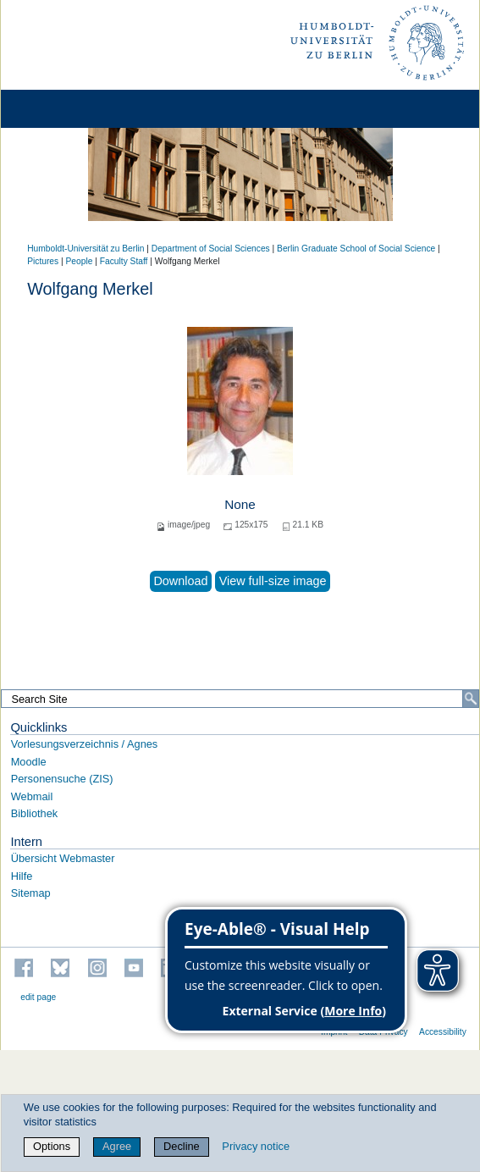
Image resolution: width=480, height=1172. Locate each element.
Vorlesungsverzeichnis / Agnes (84, 744)
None (240, 504)
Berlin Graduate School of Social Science (356, 248)
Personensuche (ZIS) (62, 778)
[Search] (470, 698)
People (79, 261)
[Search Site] (240, 698)
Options (51, 1146)
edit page (38, 997)
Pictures (42, 261)
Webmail (32, 796)
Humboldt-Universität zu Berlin (85, 248)
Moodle (29, 761)
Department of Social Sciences (211, 248)
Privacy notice (256, 1146)
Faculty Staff (124, 261)
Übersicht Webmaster (63, 858)
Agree (116, 1146)
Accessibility (442, 1032)
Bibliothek (34, 813)
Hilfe (22, 876)
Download (180, 581)
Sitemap (31, 893)
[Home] (60, 109)
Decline (181, 1146)
